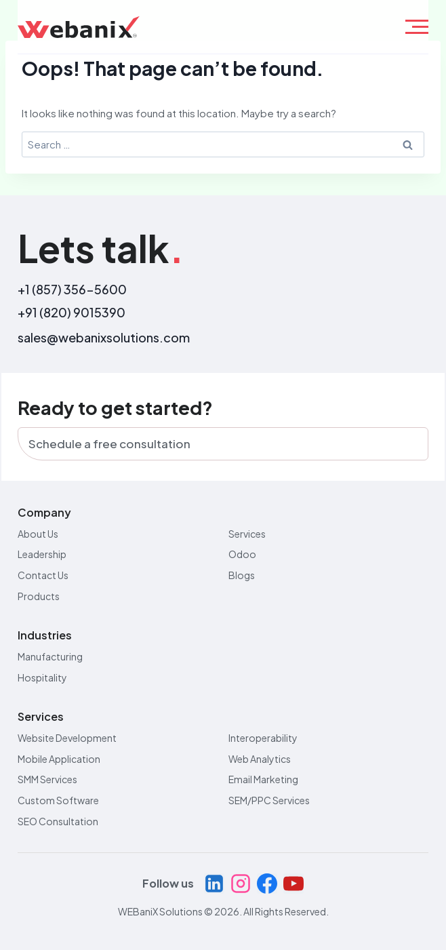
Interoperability (263, 738)
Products (39, 596)
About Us (38, 534)
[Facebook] (267, 883)
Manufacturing (50, 656)
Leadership (42, 554)
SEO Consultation (58, 821)
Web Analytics (259, 759)
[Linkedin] (214, 883)
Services (247, 534)
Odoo (242, 554)
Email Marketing (263, 779)
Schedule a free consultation (109, 443)
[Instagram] (240, 883)
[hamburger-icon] (416, 27)
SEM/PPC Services (269, 800)
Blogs (241, 575)
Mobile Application (59, 759)
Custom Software (58, 800)
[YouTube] (293, 883)
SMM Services (47, 779)
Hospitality (42, 677)
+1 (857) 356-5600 (72, 289)
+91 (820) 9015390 (71, 312)
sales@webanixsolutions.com (104, 337)
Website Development (67, 738)
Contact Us (43, 575)
